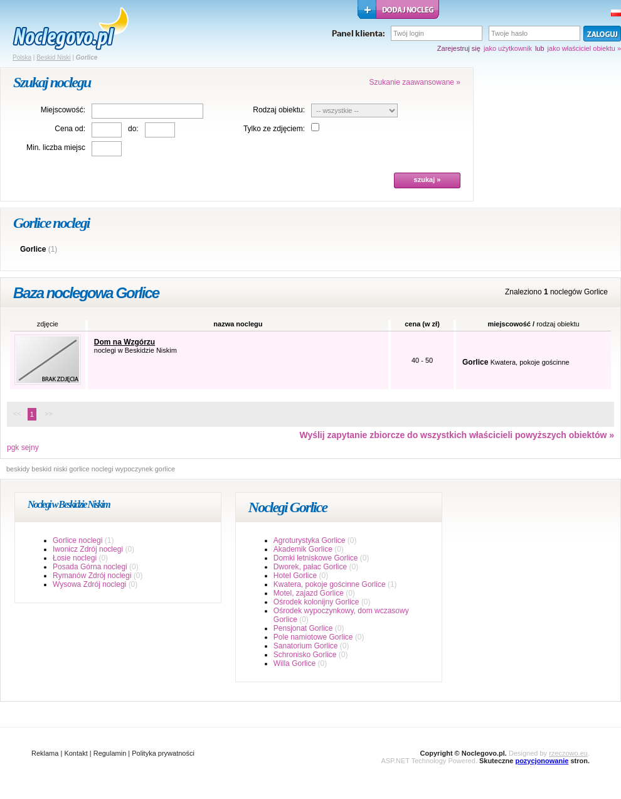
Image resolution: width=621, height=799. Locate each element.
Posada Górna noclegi (90, 566)
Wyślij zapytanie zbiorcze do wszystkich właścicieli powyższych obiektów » (456, 435)
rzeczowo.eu (568, 753)
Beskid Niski (53, 57)
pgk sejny (23, 447)
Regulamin (110, 753)
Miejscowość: (63, 109)
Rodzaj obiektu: (279, 109)
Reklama (44, 753)
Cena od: (70, 128)
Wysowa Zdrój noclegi (89, 584)
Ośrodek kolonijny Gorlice (316, 602)
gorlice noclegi (91, 469)
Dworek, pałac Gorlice (310, 566)
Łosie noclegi (75, 558)
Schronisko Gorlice (305, 654)
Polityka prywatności (163, 753)
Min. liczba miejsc (55, 147)
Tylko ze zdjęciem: (274, 128)
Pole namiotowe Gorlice (313, 637)
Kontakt (75, 753)
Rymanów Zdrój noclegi (92, 575)
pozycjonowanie (541, 760)
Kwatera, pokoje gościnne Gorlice (329, 584)
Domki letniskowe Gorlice (315, 558)
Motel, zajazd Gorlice (308, 593)
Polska (22, 57)
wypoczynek (134, 469)
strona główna (71, 29)
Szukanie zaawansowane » (414, 82)
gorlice (165, 469)
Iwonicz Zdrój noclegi (88, 549)
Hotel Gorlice (295, 575)
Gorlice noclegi (77, 540)
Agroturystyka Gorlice (309, 540)
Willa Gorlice (294, 663)
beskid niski (49, 469)
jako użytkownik (508, 48)
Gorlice (33, 249)
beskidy (17, 469)
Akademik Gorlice (302, 549)
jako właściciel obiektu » (584, 48)
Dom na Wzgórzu (124, 342)
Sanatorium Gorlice (305, 645)
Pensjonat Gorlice (303, 628)
